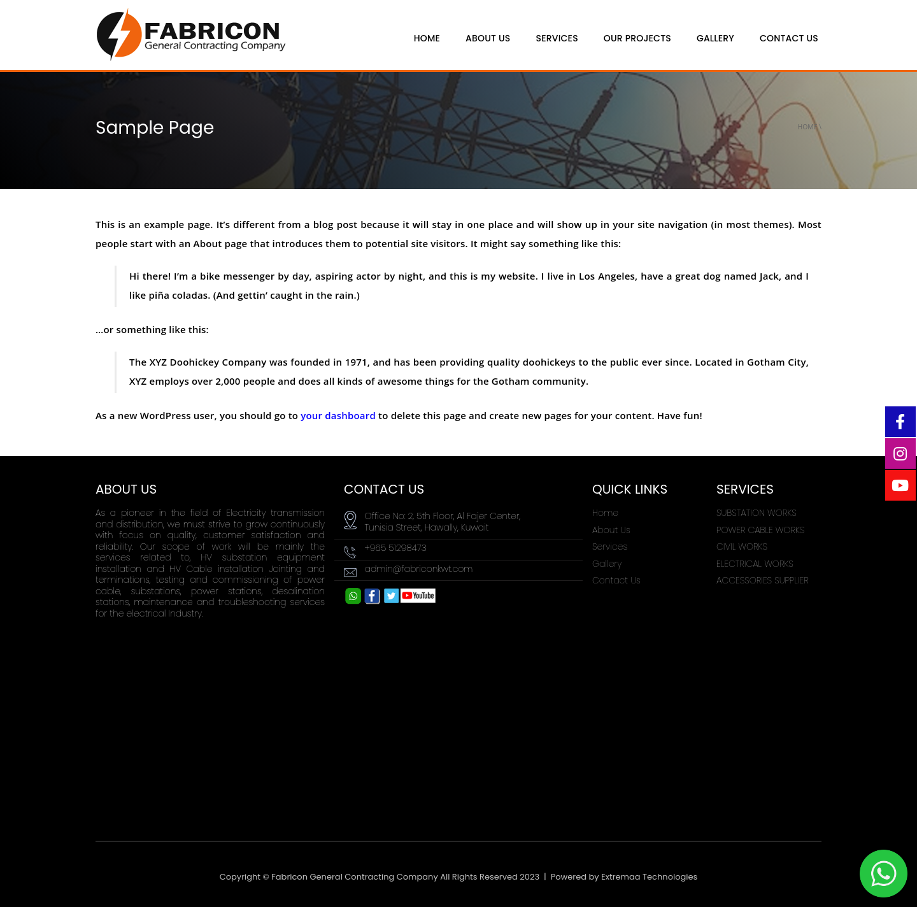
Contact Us (789, 38)
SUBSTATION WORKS (756, 512)
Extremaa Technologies (649, 877)
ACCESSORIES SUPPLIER (762, 580)
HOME (427, 38)
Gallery (715, 38)
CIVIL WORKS (741, 546)
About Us (611, 530)
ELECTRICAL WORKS (754, 563)
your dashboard (338, 415)
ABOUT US (488, 38)
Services (557, 38)
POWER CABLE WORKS (760, 530)
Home (808, 126)
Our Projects (637, 38)
